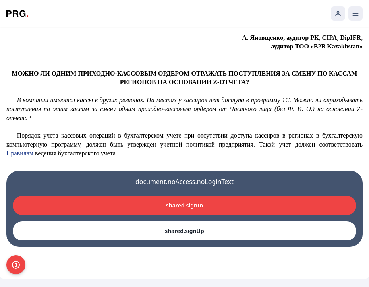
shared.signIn (184, 205)
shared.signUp (184, 231)
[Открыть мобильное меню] (355, 13)
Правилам (19, 153)
